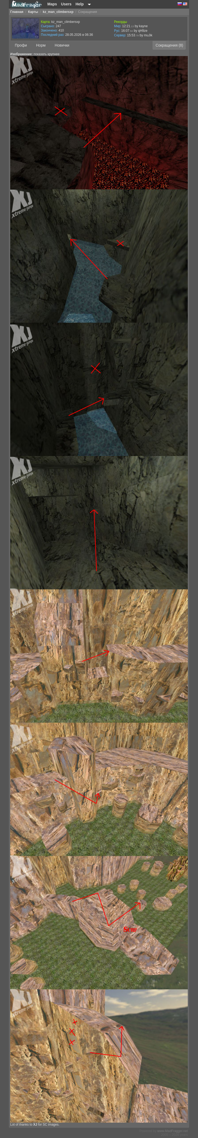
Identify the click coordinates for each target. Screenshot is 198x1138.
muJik (148, 35)
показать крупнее (46, 54)
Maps (52, 4)
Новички (62, 45)
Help (80, 4)
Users (66, 4)
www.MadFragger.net (172, 1131)
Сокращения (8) (169, 45)
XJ (35, 1124)
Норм (40, 45)
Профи (21, 45)
